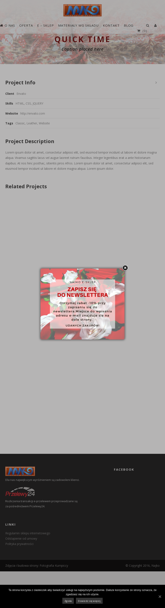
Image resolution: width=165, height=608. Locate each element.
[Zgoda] (160, 596)
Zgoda (68, 600)
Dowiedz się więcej (89, 600)
